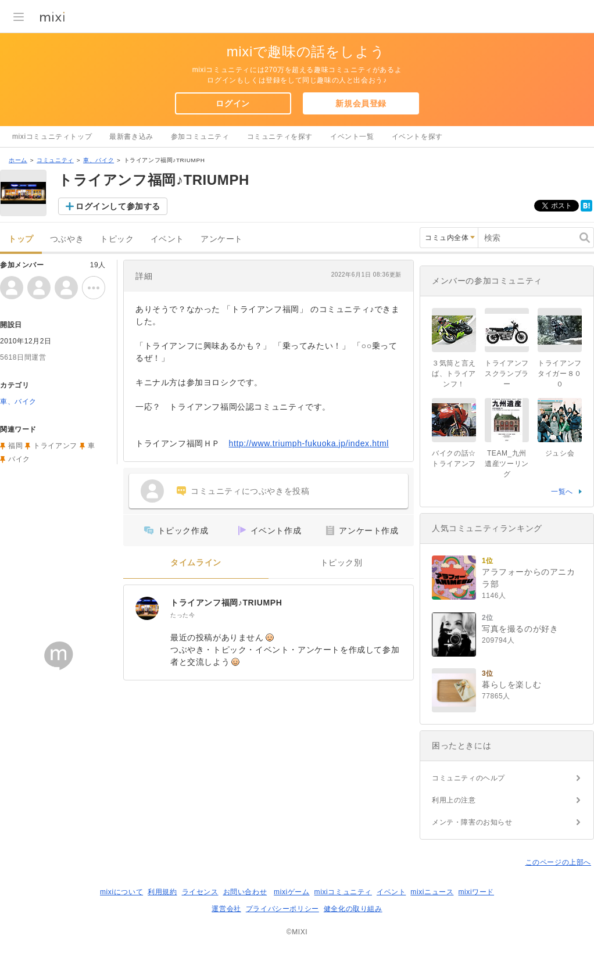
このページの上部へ (558, 862)
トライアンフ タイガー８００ (560, 373)
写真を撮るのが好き (520, 628)
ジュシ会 (559, 453)
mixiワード (476, 892)
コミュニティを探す (280, 136)
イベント (167, 239)
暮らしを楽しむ (511, 684)
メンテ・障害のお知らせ (472, 822)
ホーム (18, 160)
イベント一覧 (352, 136)
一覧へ (562, 492)
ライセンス (200, 892)
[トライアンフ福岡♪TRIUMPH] (147, 608)
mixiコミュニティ (343, 892)
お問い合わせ (245, 892)
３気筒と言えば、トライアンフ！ (454, 373)
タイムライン (195, 562)
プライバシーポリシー (282, 909)
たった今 (182, 615)
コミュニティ (55, 160)
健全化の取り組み (353, 909)
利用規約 (162, 892)
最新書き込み (131, 136)
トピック (117, 239)
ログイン (232, 103)
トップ (21, 239)
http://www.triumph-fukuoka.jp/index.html (309, 443)
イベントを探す (417, 136)
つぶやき (67, 239)
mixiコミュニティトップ (52, 136)
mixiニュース (431, 892)
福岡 (15, 446)
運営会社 (226, 909)
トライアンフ (55, 446)
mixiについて (121, 892)
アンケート (222, 239)
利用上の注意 (454, 800)
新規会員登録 (361, 103)
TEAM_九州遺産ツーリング (507, 463)
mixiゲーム (292, 892)
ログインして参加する (118, 206)
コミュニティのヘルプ (468, 778)
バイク (19, 459)
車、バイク (98, 160)
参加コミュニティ (200, 136)
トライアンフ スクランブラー (510, 373)
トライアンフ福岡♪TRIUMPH (226, 602)
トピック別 (341, 562)
